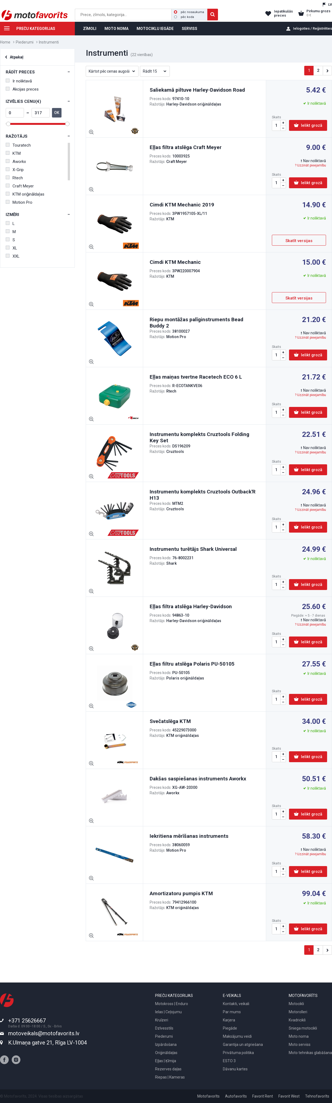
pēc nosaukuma (189, 12)
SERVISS (189, 28)
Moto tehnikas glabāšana (310, 1053)
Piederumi (24, 42)
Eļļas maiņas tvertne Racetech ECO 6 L (196, 377)
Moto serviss (300, 1044)
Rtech (14, 177)
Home (5, 42)
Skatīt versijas (298, 240)
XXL (13, 256)
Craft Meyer (20, 186)
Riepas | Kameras (170, 1077)
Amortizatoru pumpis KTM (181, 893)
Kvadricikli (297, 1020)
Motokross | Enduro (171, 1004)
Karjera (229, 1020)
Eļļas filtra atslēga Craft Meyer (186, 147)
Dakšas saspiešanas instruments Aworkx (198, 779)
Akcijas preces (22, 89)
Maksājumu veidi (237, 1036)
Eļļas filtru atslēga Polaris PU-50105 (192, 664)
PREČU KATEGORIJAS (27, 29)
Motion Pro (19, 202)
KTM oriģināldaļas (25, 194)
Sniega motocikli (303, 1028)
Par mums (232, 1012)
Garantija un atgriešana (243, 1044)
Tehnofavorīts (317, 1096)
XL (11, 248)
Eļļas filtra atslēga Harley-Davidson (191, 606)
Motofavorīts (208, 1096)
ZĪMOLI (89, 28)
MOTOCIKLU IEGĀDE (155, 28)
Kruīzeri (161, 1020)
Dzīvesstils (164, 1028)
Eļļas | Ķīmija (165, 1061)
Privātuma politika (238, 1053)
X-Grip (15, 169)
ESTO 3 (229, 1061)
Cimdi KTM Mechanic (175, 262)
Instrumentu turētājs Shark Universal (193, 549)
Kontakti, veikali (236, 1004)
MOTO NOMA (116, 28)
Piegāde (230, 1028)
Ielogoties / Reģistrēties (312, 28)
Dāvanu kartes (235, 1069)
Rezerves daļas (168, 1069)
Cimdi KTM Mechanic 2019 (182, 205)
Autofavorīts (236, 1096)
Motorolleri (298, 1012)
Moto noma (299, 1036)
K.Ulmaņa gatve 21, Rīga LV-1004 (47, 1042)
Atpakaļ (16, 57)
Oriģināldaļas (166, 1053)
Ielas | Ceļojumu (168, 1012)
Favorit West (289, 1096)
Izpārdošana (166, 1044)
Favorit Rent (262, 1096)
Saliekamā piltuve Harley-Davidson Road (197, 90)
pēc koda (184, 17)
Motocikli (296, 1004)
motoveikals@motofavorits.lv (43, 1033)
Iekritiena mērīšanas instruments (189, 836)
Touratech (18, 145)
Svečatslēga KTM (170, 721)
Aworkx (16, 161)
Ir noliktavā (19, 81)
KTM (13, 153)
